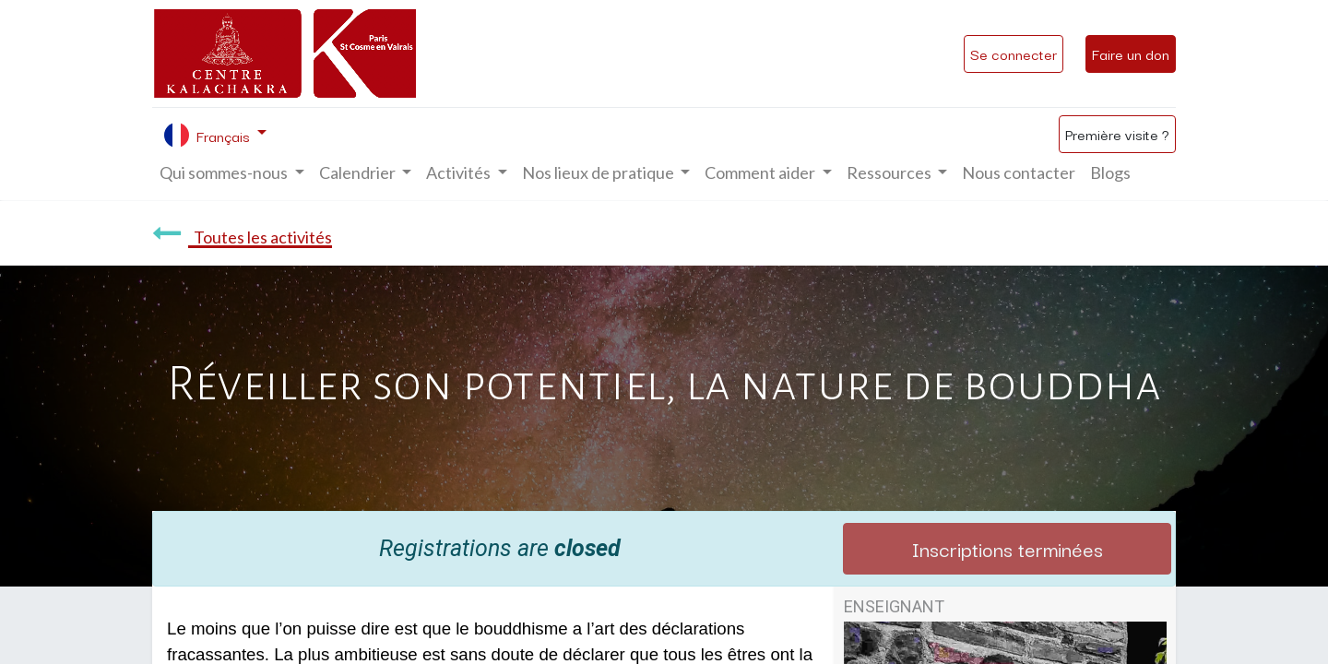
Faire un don (1130, 53)
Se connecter (1013, 53)
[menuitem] (1018, 173)
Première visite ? (1117, 134)
